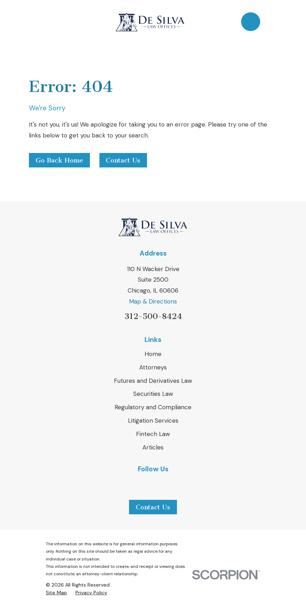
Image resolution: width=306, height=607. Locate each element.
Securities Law (153, 394)
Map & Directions (153, 301)
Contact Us (123, 160)
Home (153, 354)
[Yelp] (153, 483)
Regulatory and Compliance (153, 407)
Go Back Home (59, 160)
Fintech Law (153, 434)
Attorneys (153, 367)
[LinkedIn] (135, 483)
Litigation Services (153, 420)
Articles (153, 447)
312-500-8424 (153, 316)
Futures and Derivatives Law (153, 381)
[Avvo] (171, 483)
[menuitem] (56, 592)
